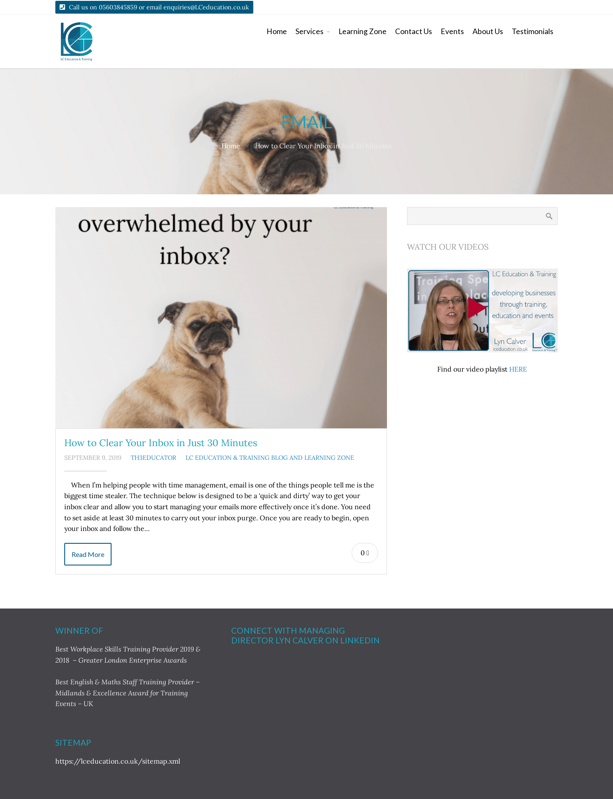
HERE (518, 369)
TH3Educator (153, 458)
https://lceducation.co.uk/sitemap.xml (117, 761)
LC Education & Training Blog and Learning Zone (270, 458)
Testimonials (532, 31)
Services (309, 31)
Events (452, 31)
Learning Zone (362, 31)
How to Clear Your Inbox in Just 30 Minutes (160, 442)
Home (276, 31)
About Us (488, 31)
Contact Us (413, 31)
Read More (88, 554)
